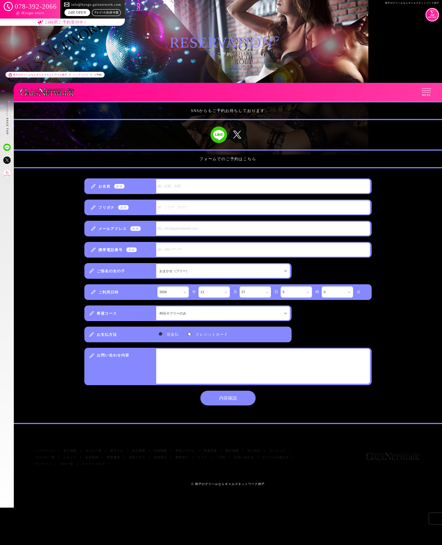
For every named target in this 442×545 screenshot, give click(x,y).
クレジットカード (212, 334)
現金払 (173, 334)
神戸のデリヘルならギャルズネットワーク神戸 (230, 484)
